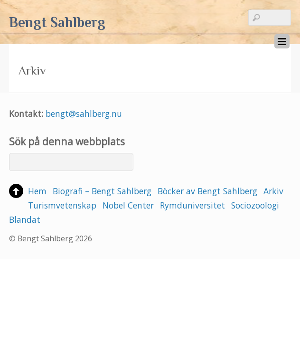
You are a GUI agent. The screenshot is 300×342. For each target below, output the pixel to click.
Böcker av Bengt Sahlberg (207, 191)
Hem (37, 191)
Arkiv (273, 191)
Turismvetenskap (62, 205)
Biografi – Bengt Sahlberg (102, 191)
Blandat (24, 219)
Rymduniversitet (192, 205)
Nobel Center (128, 205)
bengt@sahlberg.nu (84, 113)
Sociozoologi (255, 205)
